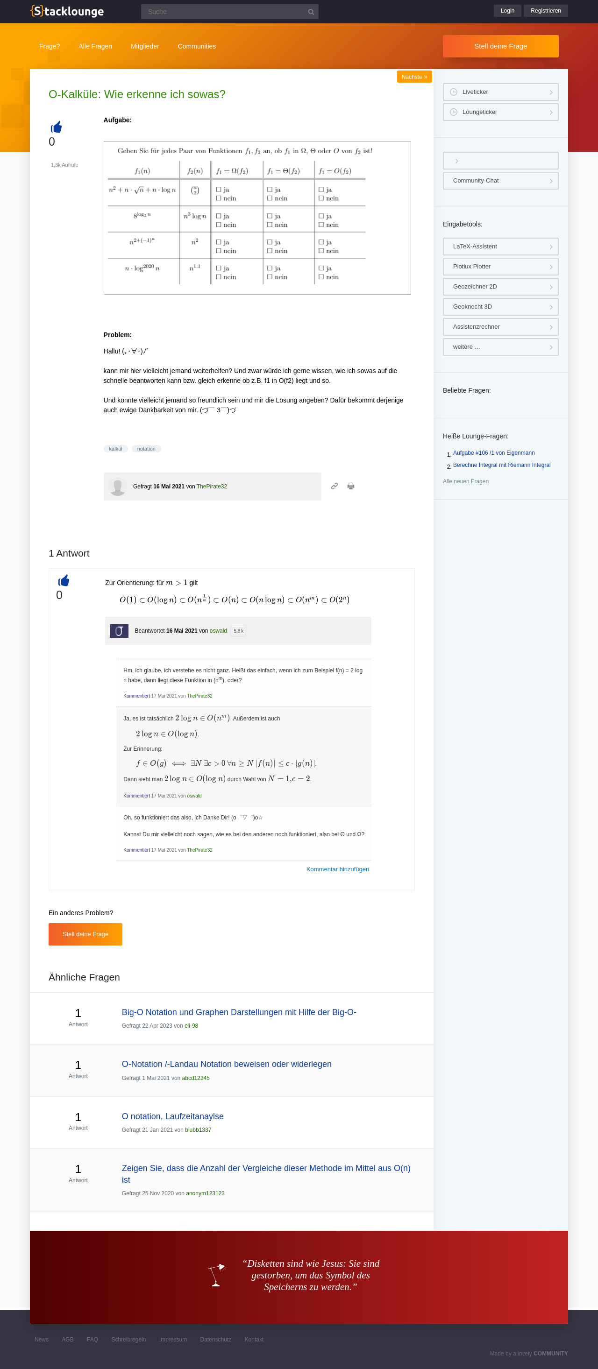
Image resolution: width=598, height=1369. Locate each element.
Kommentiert (136, 696)
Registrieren (546, 10)
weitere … (467, 346)
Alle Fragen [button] (95, 46)
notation (146, 449)
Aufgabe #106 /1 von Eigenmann (494, 453)
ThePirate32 (212, 486)
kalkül (115, 449)
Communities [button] (197, 46)
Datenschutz (215, 1339)
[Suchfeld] (230, 11)
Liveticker (475, 91)
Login (507, 10)
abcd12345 (196, 1078)
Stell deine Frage (500, 46)
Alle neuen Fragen (466, 481)
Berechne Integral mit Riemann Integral (502, 465)
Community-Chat (476, 180)
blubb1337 (198, 1130)
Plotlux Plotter (472, 266)
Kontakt (254, 1339)
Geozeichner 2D (475, 286)
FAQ (92, 1339)
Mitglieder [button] (145, 46)
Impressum (173, 1339)
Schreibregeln (128, 1339)
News (42, 1339)
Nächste (414, 77)
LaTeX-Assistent (475, 246)
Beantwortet (150, 631)
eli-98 (191, 1026)
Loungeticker (480, 111)
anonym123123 (205, 1193)
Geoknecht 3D (472, 306)
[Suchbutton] (311, 11)
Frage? (49, 46)
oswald (218, 631)
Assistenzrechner (476, 326)
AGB (67, 1339)
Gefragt (142, 486)
